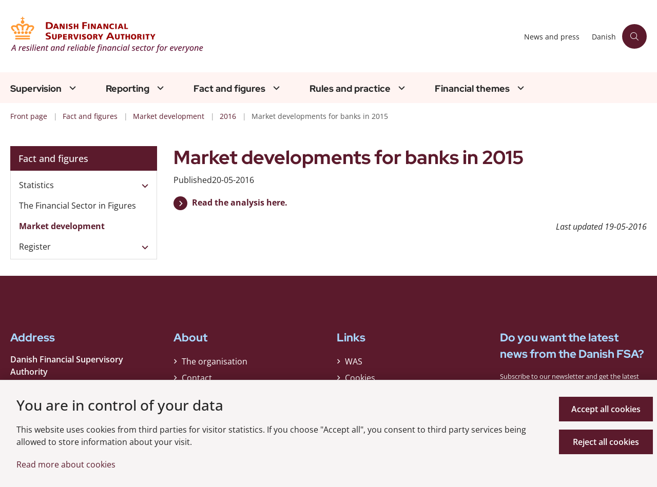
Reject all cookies (606, 442)
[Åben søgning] (634, 36)
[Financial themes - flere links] (519, 88)
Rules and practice (350, 89)
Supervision (36, 89)
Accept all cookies (606, 409)
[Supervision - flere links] (71, 88)
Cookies (360, 377)
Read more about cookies (65, 464)
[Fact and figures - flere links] (275, 88)
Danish (604, 37)
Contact (197, 377)
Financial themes (472, 89)
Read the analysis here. (239, 202)
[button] (142, 185)
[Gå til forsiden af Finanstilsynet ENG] (264, 36)
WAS (353, 361)
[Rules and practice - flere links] (400, 88)
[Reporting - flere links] (159, 88)
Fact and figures (229, 89)
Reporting (127, 89)
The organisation (214, 361)
